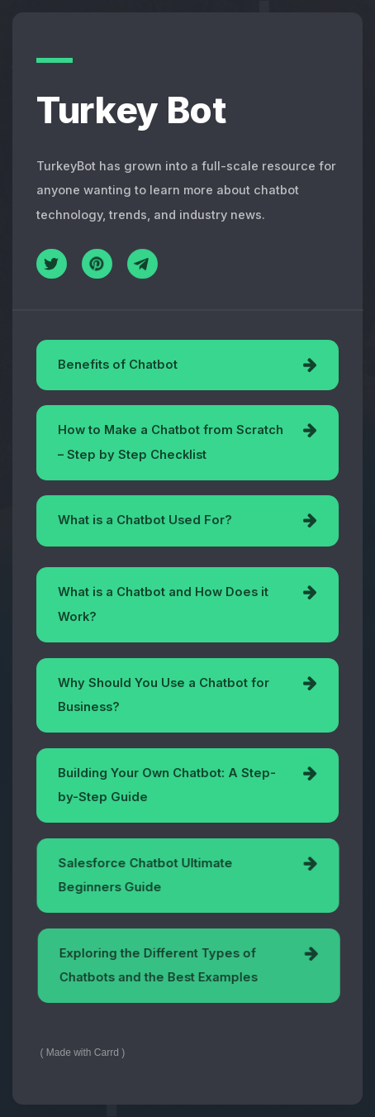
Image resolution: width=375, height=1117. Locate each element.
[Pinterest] (97, 264)
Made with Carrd (82, 1052)
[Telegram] (142, 266)
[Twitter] (51, 264)
